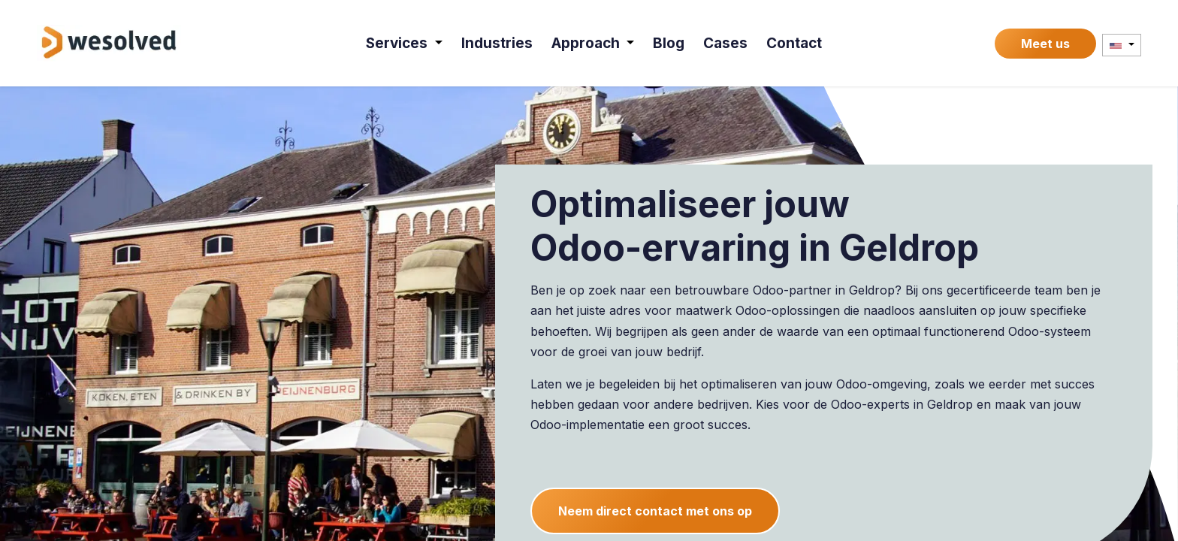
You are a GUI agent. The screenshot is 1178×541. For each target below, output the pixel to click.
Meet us (1045, 43)
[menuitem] (404, 43)
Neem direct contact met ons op (655, 510)
